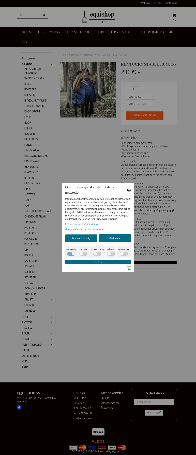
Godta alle (114, 238)
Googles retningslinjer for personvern (84, 229)
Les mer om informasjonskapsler (82, 224)
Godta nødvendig (81, 238)
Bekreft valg (98, 262)
